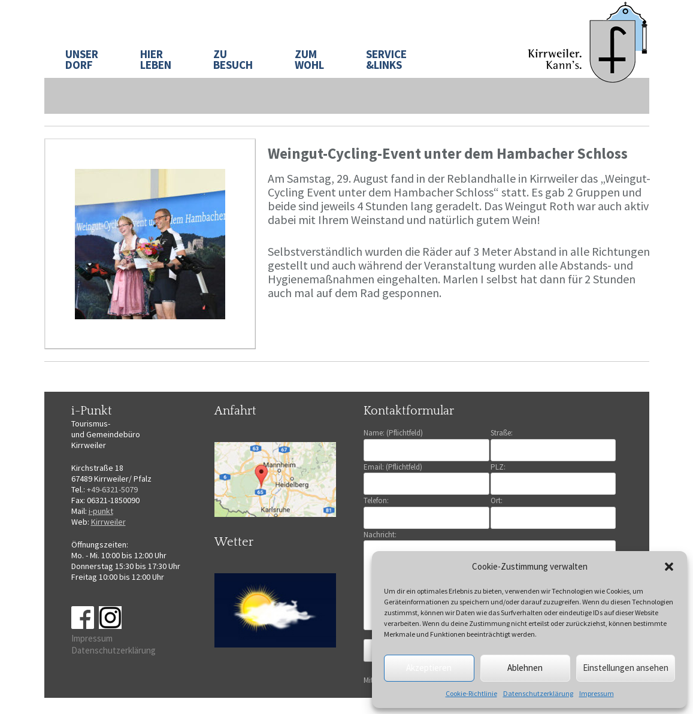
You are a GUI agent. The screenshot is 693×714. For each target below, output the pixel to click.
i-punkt (101, 511)
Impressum (596, 693)
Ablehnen (525, 667)
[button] (669, 567)
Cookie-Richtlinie (471, 693)
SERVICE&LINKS (386, 59)
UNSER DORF (81, 59)
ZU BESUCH (233, 59)
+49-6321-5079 (112, 489)
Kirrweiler (108, 521)
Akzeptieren (429, 667)
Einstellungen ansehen (625, 667)
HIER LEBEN (155, 59)
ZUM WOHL (309, 59)
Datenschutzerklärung (538, 693)
